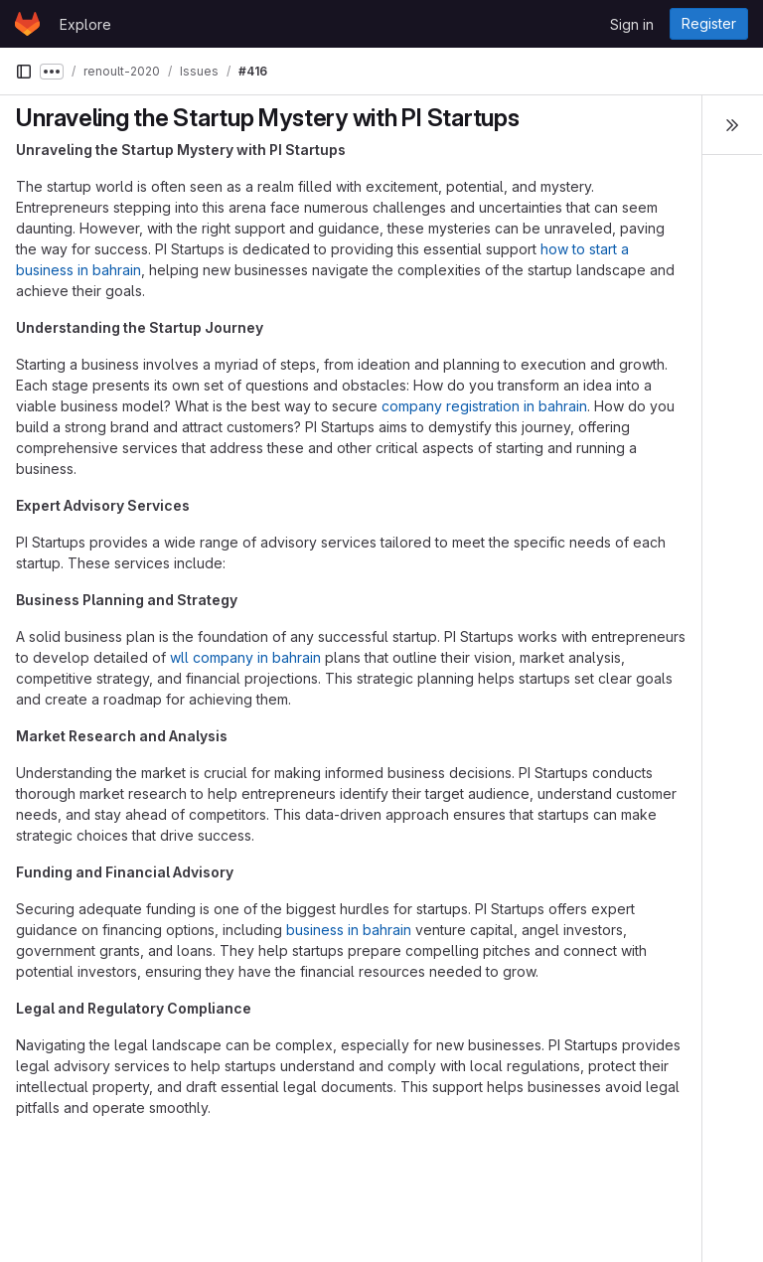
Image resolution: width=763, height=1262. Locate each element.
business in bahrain (348, 929)
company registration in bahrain (484, 405)
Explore (85, 24)
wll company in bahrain (245, 657)
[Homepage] (27, 24)
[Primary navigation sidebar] (24, 71)
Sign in (632, 24)
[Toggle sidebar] (732, 125)
